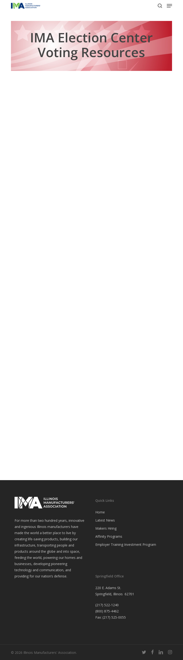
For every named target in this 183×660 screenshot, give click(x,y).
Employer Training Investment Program (125, 544)
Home (100, 512)
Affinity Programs (108, 536)
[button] (169, 5)
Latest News (105, 520)
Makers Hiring (106, 528)
